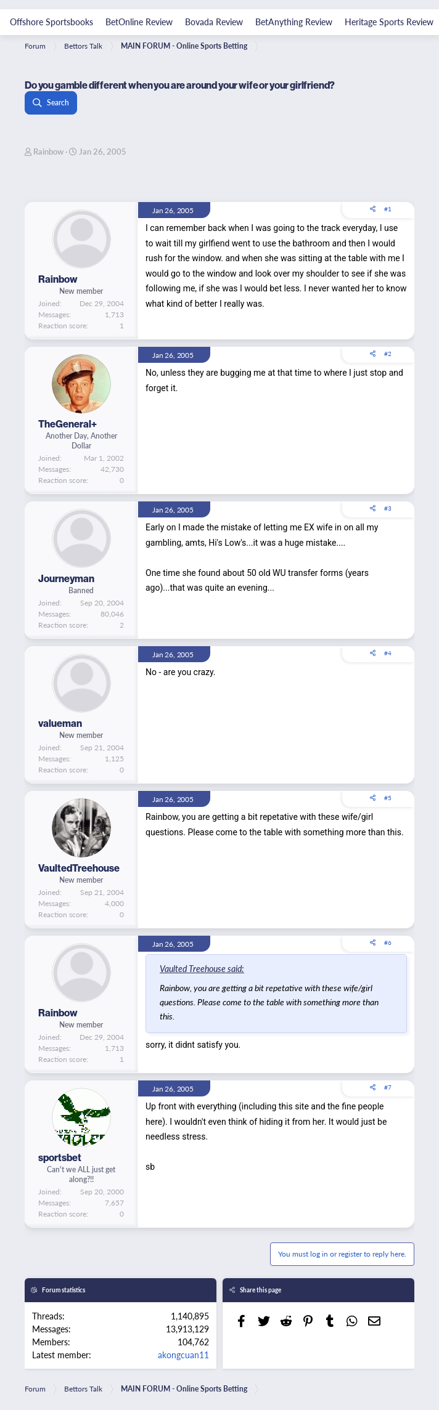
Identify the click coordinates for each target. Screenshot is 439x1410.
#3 (388, 508)
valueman (60, 723)
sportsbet (59, 1157)
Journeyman (66, 578)
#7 (388, 1087)
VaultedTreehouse (79, 868)
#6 (388, 942)
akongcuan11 (183, 1354)
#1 (388, 209)
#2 (388, 353)
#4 (388, 653)
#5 (388, 797)
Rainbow (48, 151)
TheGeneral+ (67, 424)
